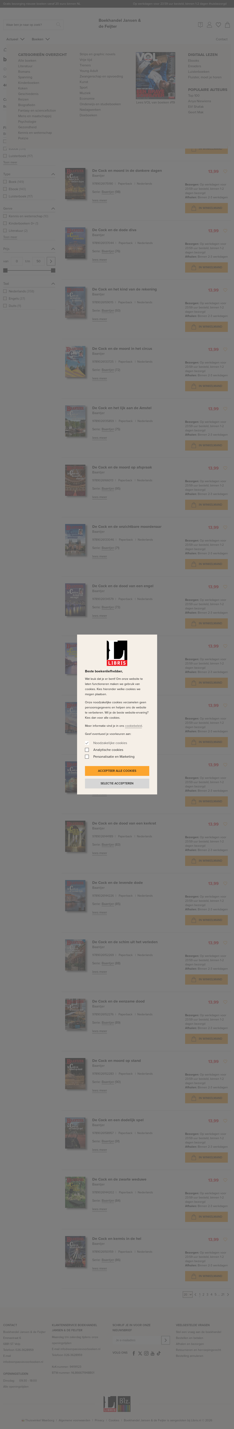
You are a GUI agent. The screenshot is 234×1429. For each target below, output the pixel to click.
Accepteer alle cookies (117, 771)
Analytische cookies (108, 749)
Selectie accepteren (117, 783)
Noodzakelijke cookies (110, 742)
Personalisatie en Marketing (114, 756)
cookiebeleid (133, 726)
